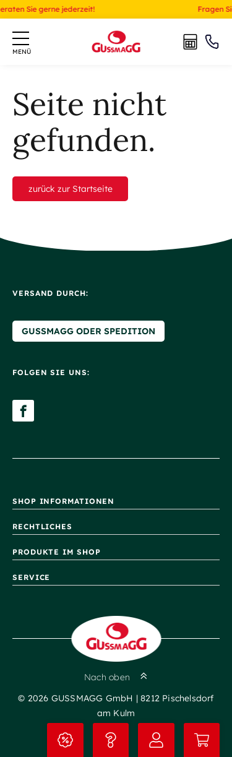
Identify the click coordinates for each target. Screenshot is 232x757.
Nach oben (116, 677)
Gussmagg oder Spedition (88, 331)
